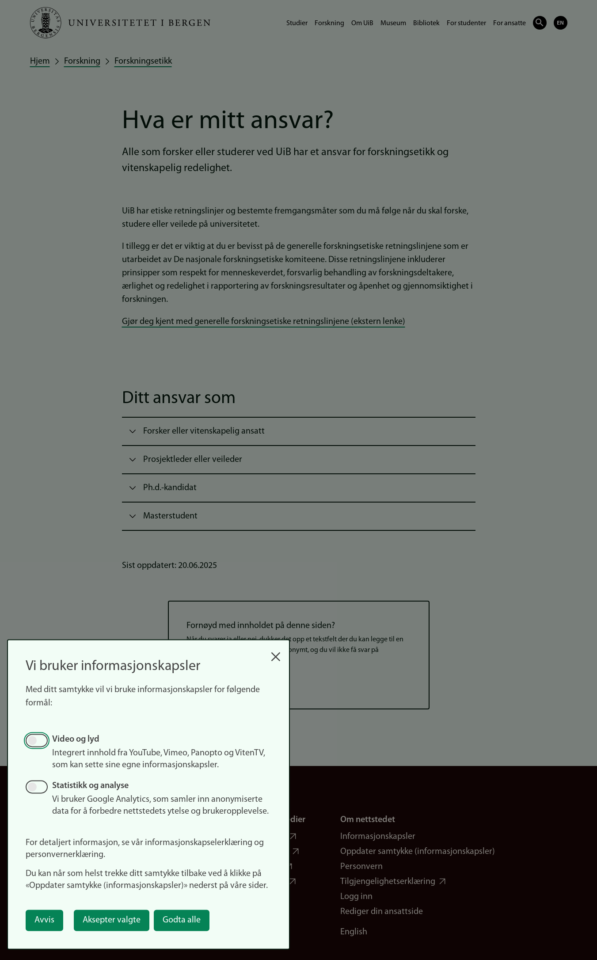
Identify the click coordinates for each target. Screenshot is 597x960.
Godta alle (182, 920)
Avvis (44, 920)
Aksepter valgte (112, 920)
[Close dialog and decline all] (275, 652)
